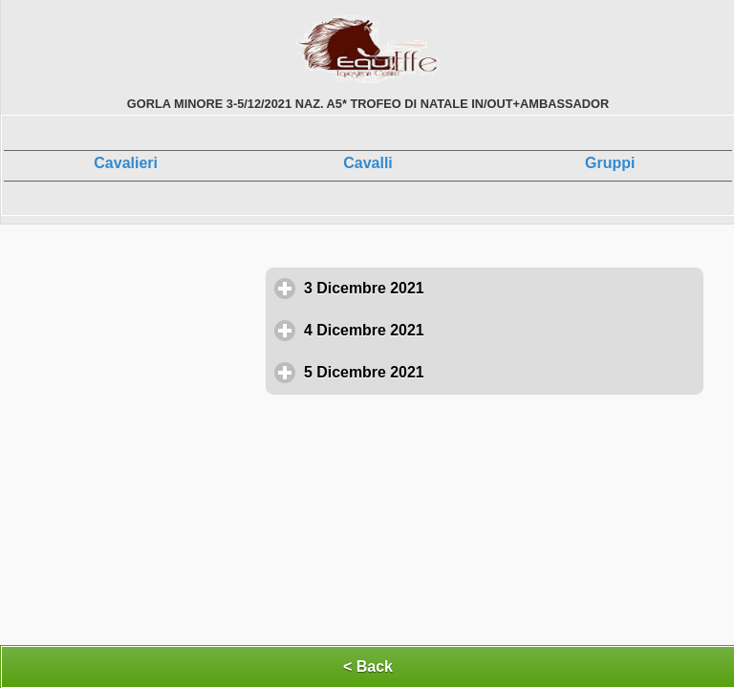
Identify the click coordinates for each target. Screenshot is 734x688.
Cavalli (368, 163)
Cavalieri (126, 163)
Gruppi (610, 163)
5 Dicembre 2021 (452, 371)
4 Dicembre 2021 (452, 329)
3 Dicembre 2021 (452, 287)
